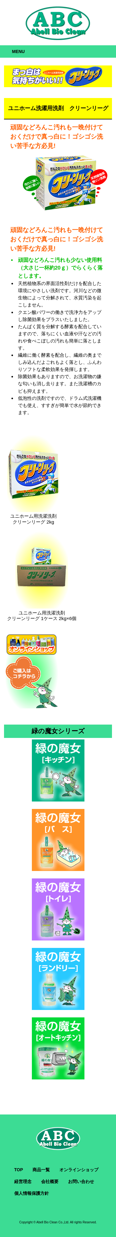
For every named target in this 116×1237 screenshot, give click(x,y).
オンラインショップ (78, 1169)
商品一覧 (41, 1169)
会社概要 (49, 1181)
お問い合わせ (81, 1181)
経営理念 (23, 1181)
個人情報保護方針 (31, 1193)
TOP (18, 1169)
